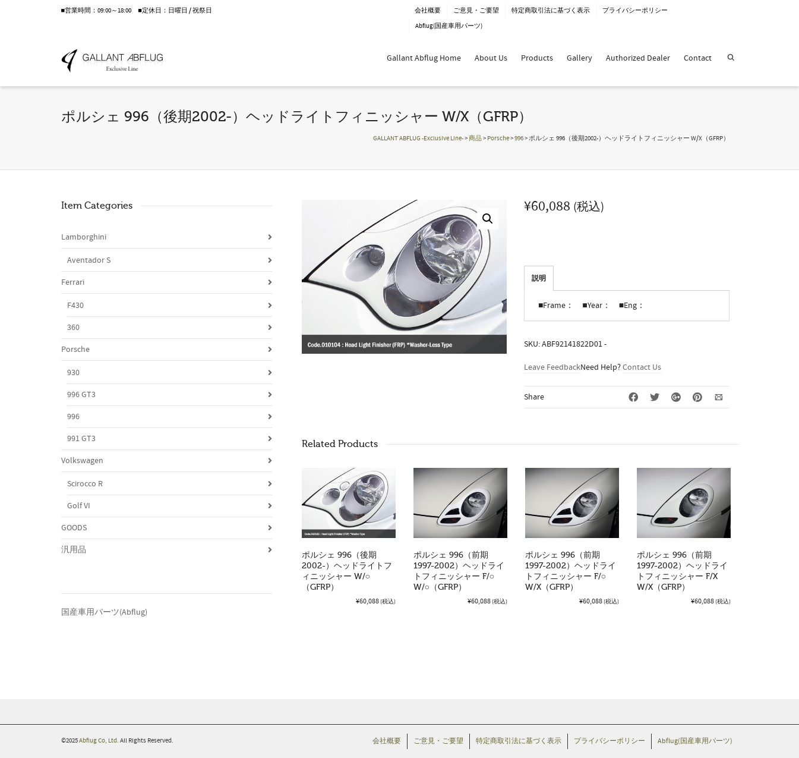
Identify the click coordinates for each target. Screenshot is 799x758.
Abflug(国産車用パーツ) (448, 26)
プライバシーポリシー (635, 11)
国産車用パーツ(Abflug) (104, 612)
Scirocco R (85, 484)
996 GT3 (81, 394)
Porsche (75, 349)
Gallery (579, 58)
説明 (539, 278)
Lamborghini (83, 237)
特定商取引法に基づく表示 (550, 11)
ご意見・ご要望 (476, 11)
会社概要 (428, 11)
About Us (491, 58)
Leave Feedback (552, 367)
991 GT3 (81, 438)
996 (73, 416)
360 (73, 327)
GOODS (74, 528)
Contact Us (642, 367)
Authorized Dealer (638, 58)
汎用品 (73, 550)
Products (537, 58)
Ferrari (72, 282)
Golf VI (78, 506)
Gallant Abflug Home (424, 58)
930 (73, 372)
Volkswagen (82, 460)
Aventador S (88, 260)
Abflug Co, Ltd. (99, 741)
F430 (75, 305)
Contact (698, 58)
